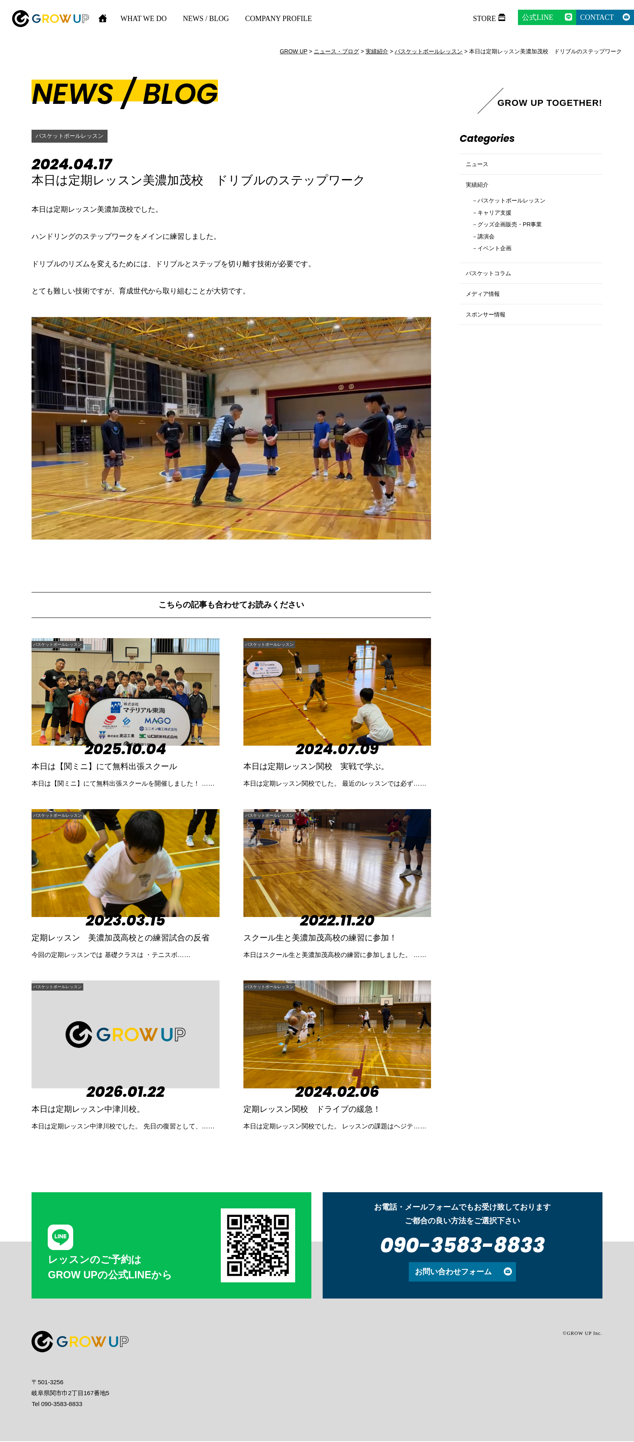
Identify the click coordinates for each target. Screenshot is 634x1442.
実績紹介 (479, 195)
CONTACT (597, 17)
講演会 (489, 256)
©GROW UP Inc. (582, 1334)
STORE (484, 19)
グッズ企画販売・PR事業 (518, 243)
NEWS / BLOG (206, 19)
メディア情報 (486, 326)
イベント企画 (499, 270)
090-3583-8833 (462, 1246)
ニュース (479, 167)
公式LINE (537, 17)
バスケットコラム (493, 299)
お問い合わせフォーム (453, 1272)
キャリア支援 (499, 229)
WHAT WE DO (143, 19)
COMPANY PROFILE (278, 19)
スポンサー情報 (490, 354)
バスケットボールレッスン (74, 136)
